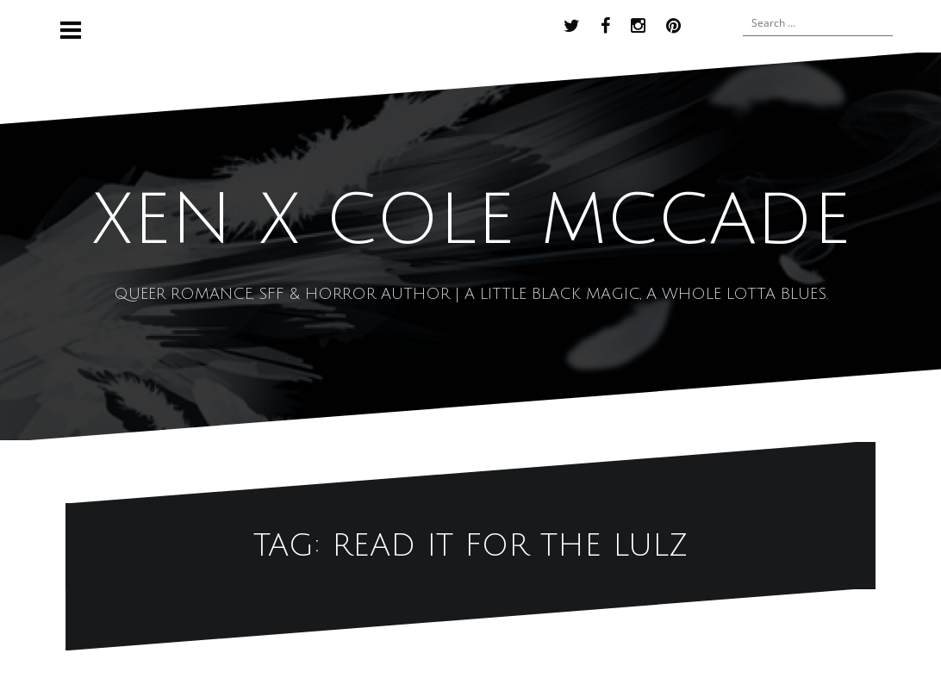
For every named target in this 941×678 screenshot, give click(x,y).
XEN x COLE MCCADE (471, 220)
